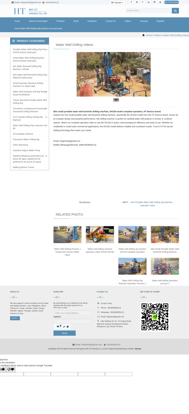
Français (144, 21)
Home (17, 21)
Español (160, 21)
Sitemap (138, 349)
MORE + (15, 318)
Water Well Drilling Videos (176, 35)
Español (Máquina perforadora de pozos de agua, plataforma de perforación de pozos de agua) (28, 159)
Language (117, 2)
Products (60, 21)
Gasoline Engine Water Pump (26, 150)
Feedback (92, 21)
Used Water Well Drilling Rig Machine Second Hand (38, 28)
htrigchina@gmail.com (115, 317)
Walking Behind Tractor (23, 167)
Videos (128, 21)
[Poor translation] (11, 369)
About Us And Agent (38, 21)
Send (64, 333)
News (76, 21)
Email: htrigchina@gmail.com (87, 344)
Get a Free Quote (171, 2)
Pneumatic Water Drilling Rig (26, 139)
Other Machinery (20, 145)
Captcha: (57, 317)
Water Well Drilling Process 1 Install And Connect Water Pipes (67, 252)
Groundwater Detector (23, 134)
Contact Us (110, 21)
